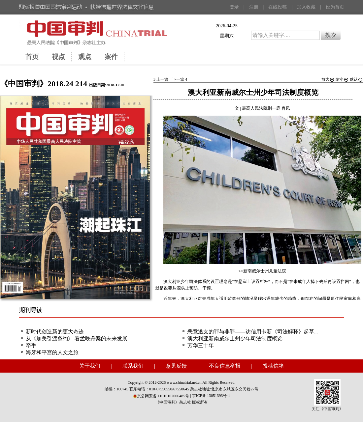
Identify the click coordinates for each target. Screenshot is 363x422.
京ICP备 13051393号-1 (211, 395)
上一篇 (160, 79)
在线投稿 (277, 7)
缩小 (342, 79)
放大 (328, 79)
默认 (356, 79)
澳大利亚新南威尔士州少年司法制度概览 (234, 338)
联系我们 (133, 366)
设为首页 (335, 7)
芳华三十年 (200, 345)
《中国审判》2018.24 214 (43, 83)
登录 (234, 7)
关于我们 (89, 366)
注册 (253, 7)
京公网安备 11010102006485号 (161, 396)
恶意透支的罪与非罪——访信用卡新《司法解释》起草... (252, 331)
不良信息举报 (225, 366)
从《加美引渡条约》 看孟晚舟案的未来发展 (76, 338)
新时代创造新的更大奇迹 (55, 331)
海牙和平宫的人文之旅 (52, 352)
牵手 (31, 345)
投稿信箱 (273, 366)
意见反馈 (176, 366)
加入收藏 (306, 7)
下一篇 (179, 79)
